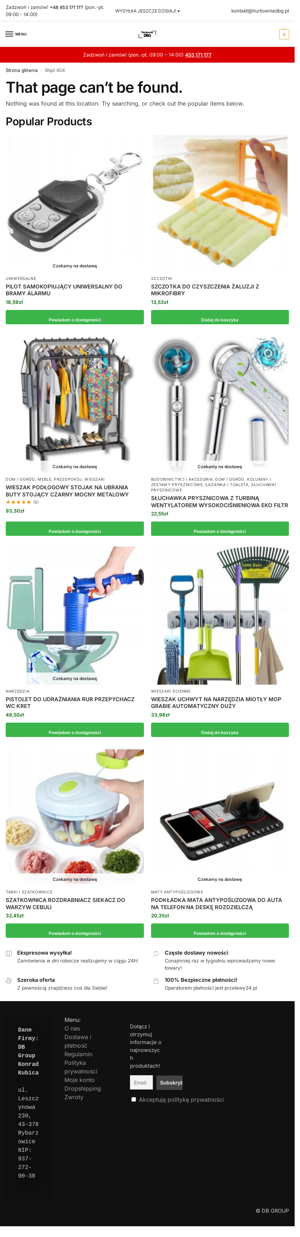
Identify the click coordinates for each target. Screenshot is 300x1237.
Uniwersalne (21, 278)
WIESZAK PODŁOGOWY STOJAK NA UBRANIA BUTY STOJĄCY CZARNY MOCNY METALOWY (67, 491)
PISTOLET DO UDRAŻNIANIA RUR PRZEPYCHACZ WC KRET (70, 702)
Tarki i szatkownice (29, 892)
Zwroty (73, 1097)
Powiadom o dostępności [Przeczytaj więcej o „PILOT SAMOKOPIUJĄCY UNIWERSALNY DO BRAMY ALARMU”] (74, 317)
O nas (72, 1028)
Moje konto (79, 1079)
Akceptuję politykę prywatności (181, 1097)
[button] (283, 34)
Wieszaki (94, 479)
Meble (45, 479)
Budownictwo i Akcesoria (182, 479)
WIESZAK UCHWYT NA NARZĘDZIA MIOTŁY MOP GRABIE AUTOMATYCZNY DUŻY (216, 702)
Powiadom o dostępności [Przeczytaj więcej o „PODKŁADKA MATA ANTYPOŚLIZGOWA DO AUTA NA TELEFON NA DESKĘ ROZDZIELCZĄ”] (220, 930)
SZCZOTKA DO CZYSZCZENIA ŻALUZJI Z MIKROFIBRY (205, 290)
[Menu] (16, 34)
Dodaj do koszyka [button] (220, 317)
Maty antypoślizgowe (177, 892)
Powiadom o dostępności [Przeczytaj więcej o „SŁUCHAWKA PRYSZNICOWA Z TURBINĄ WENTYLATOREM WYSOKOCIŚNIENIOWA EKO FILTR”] (220, 529)
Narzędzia (17, 691)
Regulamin (78, 1054)
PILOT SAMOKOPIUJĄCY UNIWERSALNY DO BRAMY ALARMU (64, 290)
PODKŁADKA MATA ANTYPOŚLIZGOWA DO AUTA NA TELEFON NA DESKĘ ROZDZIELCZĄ (216, 904)
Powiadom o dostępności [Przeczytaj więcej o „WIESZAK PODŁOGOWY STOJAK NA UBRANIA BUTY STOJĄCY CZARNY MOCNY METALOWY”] (74, 529)
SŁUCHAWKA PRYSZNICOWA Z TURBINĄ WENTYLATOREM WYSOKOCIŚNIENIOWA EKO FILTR (219, 502)
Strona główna (22, 70)
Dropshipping (82, 1088)
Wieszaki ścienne (171, 691)
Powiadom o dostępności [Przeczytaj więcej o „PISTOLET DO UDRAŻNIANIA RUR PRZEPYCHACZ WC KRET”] (74, 729)
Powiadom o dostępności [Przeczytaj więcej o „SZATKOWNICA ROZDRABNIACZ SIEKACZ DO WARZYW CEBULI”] (74, 930)
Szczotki (162, 278)
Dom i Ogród (20, 479)
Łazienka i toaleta (226, 484)
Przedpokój (68, 479)
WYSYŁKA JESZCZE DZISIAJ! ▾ (147, 11)
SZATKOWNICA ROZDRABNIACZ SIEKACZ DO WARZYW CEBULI (65, 904)
